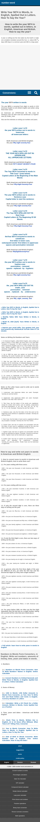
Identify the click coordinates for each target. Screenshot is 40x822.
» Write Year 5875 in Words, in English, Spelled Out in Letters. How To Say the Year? (20, 313)
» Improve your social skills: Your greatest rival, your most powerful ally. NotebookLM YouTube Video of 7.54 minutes (20, 329)
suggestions (20, 750)
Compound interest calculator (19, 787)
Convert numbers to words (20, 770)
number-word (8, 2)
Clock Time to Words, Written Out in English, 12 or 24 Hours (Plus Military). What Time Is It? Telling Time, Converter (20, 722)
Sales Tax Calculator (20, 779)
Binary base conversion (20, 807)
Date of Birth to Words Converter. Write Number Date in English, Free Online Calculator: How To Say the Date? (20, 738)
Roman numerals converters (20, 811)
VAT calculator (20, 783)
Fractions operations (20, 803)
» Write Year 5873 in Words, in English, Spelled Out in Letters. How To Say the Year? (20, 308)
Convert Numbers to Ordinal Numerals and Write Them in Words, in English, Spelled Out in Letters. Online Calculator (20, 680)
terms (20, 754)
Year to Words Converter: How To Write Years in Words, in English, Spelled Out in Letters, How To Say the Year (20, 730)
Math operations (20, 816)
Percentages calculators (20, 775)
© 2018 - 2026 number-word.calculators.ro (20, 766)
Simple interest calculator (20, 791)
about (20, 746)
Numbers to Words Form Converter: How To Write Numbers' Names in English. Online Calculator (20, 671)
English (6, 762)
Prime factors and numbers (20, 799)
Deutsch (20, 762)
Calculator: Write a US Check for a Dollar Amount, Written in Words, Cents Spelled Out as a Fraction (20, 705)
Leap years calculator (20, 795)
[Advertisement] (20, 66)
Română (33, 762)
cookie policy (20, 758)
